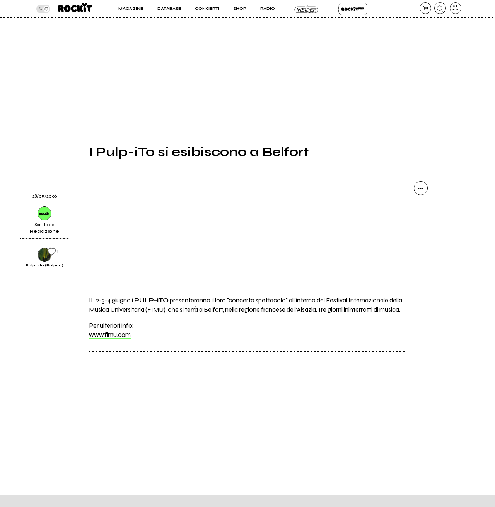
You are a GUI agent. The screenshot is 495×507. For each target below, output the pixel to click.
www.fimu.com (110, 335)
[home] (75, 8)
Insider (306, 9)
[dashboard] (455, 8)
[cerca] (440, 8)
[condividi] (421, 188)
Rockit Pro (352, 9)
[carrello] (425, 8)
